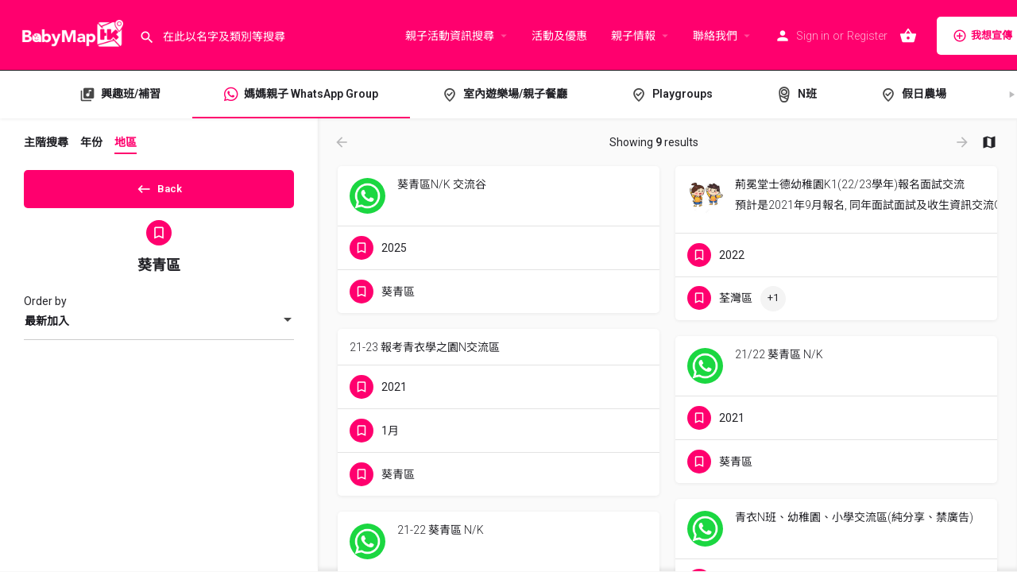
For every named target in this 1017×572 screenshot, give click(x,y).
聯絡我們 (715, 35)
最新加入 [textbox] (47, 326)
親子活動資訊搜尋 (449, 35)
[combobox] (159, 326)
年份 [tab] (91, 142)
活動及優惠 (559, 35)
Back (159, 186)
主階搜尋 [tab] (46, 142)
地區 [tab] (125, 142)
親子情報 (633, 35)
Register (867, 35)
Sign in (812, 35)
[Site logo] (69, 34)
